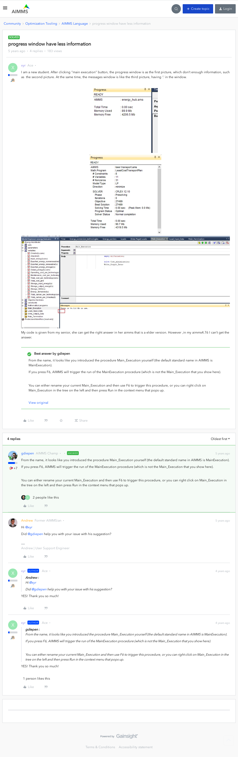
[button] (5, 10)
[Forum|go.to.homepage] (21, 8)
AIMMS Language (75, 24)
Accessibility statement (135, 747)
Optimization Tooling (41, 24)
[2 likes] (40, 497)
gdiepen (27, 453)
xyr (23, 65)
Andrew (27, 520)
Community (12, 24)
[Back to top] (228, 740)
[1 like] (35, 678)
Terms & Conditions (100, 747)
